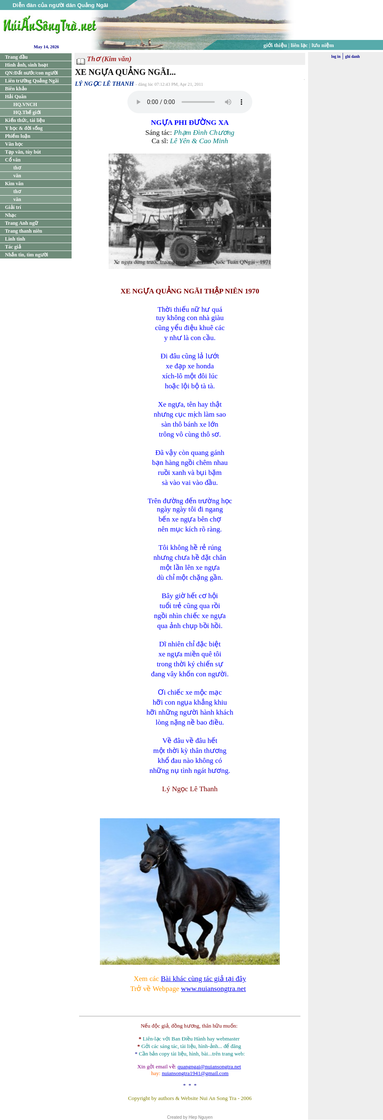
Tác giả (13, 247)
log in (336, 57)
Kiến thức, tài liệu (25, 120)
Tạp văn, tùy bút (23, 152)
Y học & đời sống (24, 128)
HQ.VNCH (25, 104)
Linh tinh (15, 239)
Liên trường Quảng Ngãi (32, 81)
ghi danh (352, 57)
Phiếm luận (17, 136)
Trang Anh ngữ (21, 223)
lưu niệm (323, 45)
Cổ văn (12, 160)
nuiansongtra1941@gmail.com (195, 1073)
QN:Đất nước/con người (31, 73)
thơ (17, 168)
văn (17, 176)
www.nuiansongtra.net (213, 989)
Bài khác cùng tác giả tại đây (203, 979)
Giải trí (13, 207)
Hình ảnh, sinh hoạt (26, 65)
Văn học (14, 144)
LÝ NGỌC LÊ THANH (104, 83)
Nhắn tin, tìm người (26, 255)
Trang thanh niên (23, 231)
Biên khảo (16, 89)
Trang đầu (16, 57)
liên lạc (299, 45)
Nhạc (11, 215)
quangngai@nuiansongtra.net (209, 1066)
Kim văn (14, 183)
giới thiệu (275, 45)
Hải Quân (15, 96)
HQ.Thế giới (27, 112)
